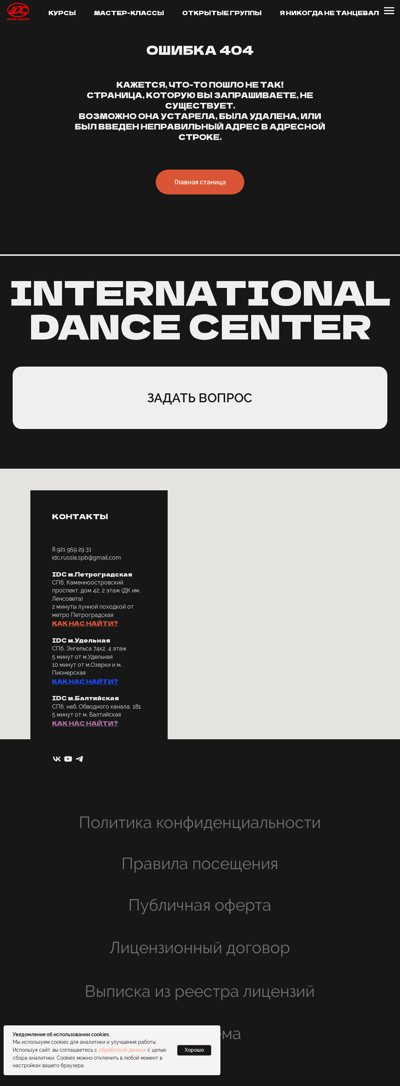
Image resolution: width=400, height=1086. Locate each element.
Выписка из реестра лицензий (200, 991)
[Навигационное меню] (389, 10)
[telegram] (79, 758)
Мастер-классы (129, 12)
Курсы (62, 12)
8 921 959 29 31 (71, 549)
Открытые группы (222, 12)
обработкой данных (122, 1050)
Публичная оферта (199, 905)
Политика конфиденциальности (200, 822)
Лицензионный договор (200, 947)
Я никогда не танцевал (329, 12)
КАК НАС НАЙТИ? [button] (85, 623)
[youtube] (68, 758)
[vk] (56, 758)
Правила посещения (199, 863)
